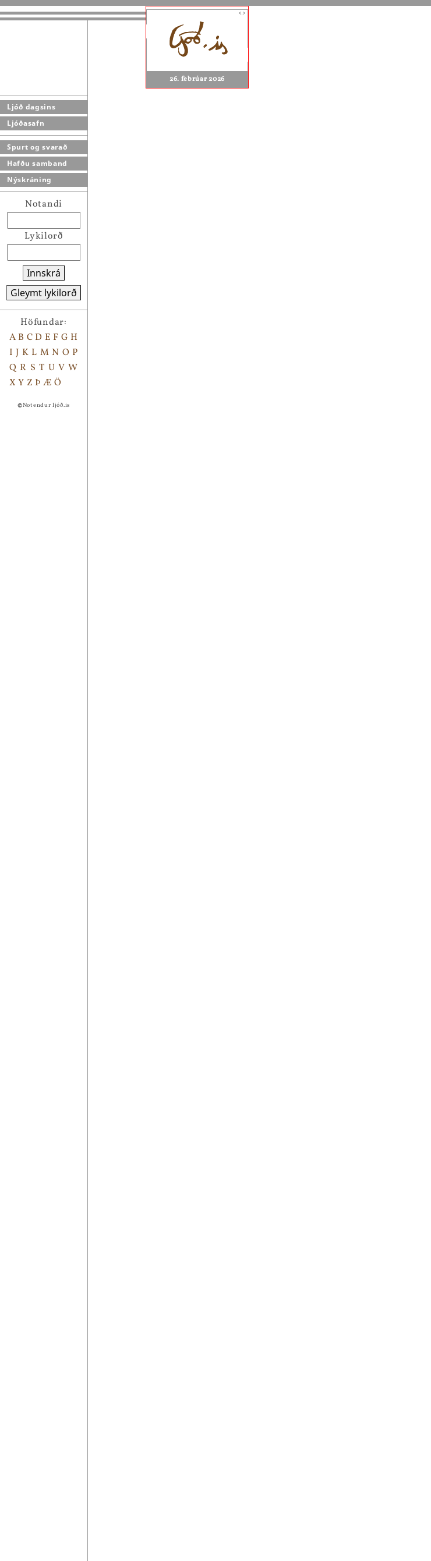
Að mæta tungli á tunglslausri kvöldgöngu (140, 963)
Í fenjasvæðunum (85, 1341)
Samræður (70, 1523)
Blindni (64, 1371)
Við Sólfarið (73, 1462)
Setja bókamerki (86, 812)
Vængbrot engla (82, 933)
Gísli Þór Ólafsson (250, 767)
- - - (56, 1447)
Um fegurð (70, 1311)
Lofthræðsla (74, 1387)
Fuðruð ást (70, 993)
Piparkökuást (77, 1175)
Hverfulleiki (74, 1160)
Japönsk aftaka (80, 1069)
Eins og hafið (76, 1054)
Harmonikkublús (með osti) (109, 1402)
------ (60, 1553)
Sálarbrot (68, 978)
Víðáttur (65, 1296)
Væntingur (70, 1129)
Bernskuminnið (82, 887)
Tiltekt (62, 1144)
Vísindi (63, 1432)
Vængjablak (73, 948)
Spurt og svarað (37, 147)
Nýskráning (29, 180)
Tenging (65, 1114)
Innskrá (44, 273)
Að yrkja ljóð (75, 1084)
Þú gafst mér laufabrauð (100, 1250)
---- (56, 1477)
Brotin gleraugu (82, 1417)
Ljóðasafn (25, 123)
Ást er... (64, 1235)
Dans (58, 1326)
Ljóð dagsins (31, 107)
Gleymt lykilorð (43, 292)
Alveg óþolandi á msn (95, 1508)
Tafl (55, 1356)
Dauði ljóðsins (79, 1220)
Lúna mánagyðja (84, 872)
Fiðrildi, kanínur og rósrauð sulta (122, 1008)
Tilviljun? (69, 1281)
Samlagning (73, 1266)
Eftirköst (67, 1099)
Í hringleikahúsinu (89, 1190)
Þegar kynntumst (86, 1493)
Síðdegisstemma (83, 917)
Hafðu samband (37, 163)
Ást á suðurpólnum (89, 902)
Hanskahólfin (78, 1538)
